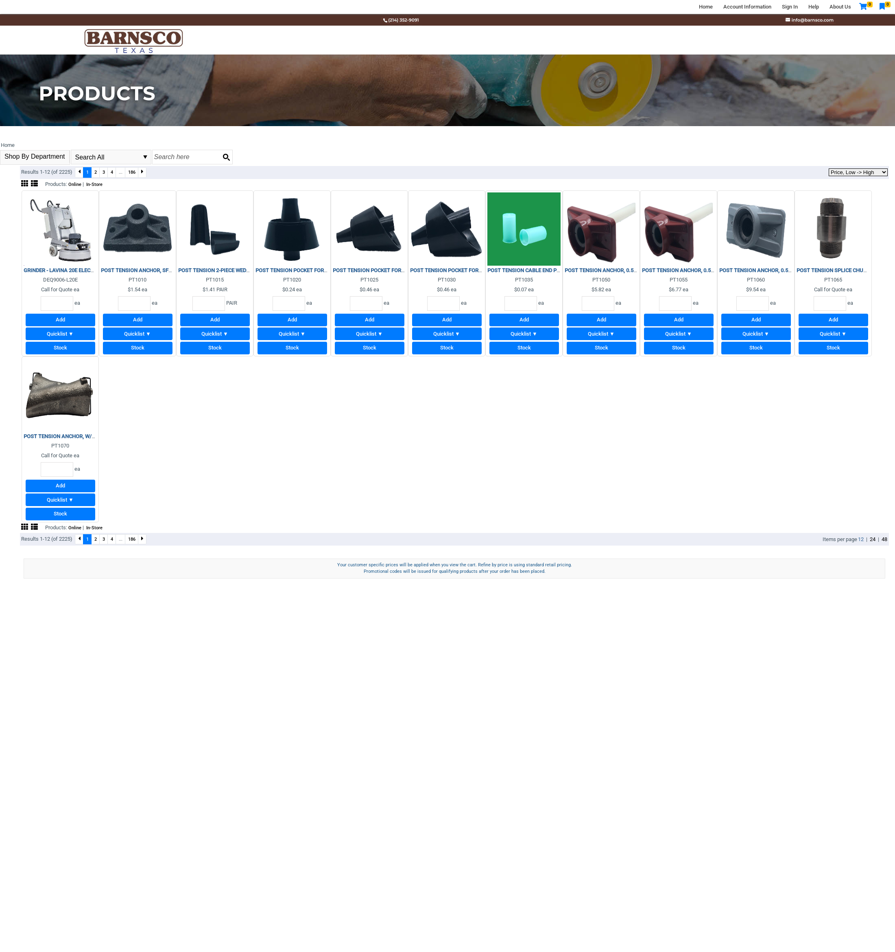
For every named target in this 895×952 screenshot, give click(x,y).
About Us (840, 7)
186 (131, 172)
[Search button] (226, 157)
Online (74, 184)
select (145, 157)
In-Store (94, 184)
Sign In (790, 7)
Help (813, 7)
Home (706, 7)
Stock (60, 348)
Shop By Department (34, 156)
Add (60, 320)
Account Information (747, 7)
